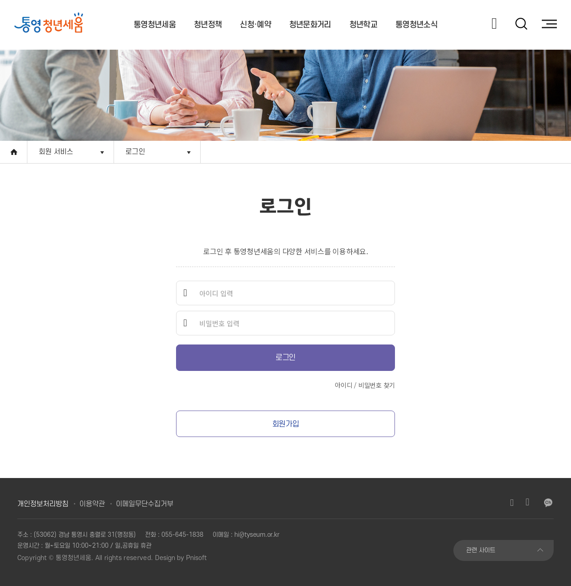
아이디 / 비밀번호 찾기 (365, 385)
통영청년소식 (416, 25)
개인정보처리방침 (42, 504)
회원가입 (285, 424)
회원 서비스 (56, 152)
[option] (55, 23)
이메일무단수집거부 (144, 504)
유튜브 (527, 502)
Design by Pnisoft (181, 558)
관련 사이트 (480, 550)
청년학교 (363, 25)
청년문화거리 (310, 25)
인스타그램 (511, 502)
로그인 (135, 152)
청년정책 (208, 25)
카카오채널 (548, 502)
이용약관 (92, 504)
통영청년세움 (155, 25)
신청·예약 (255, 25)
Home (13, 152)
